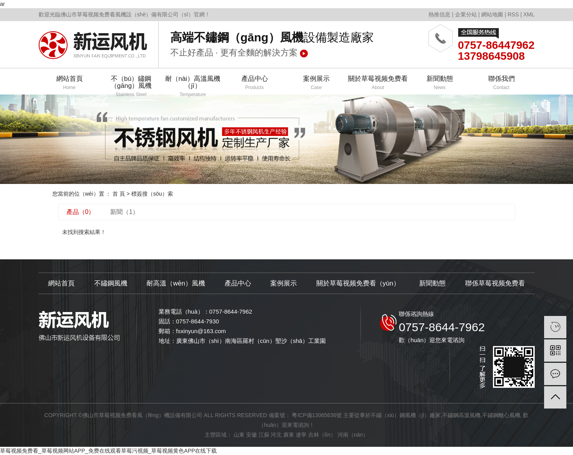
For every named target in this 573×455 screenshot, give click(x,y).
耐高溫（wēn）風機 (175, 283)
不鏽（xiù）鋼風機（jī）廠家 (406, 415)
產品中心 (255, 83)
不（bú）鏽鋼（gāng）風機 (131, 85)
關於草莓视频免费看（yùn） (358, 283)
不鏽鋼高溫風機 (461, 415)
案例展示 (316, 83)
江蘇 (264, 435)
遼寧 (301, 435)
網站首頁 (69, 83)
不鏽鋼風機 (110, 283)
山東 (239, 435)
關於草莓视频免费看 (378, 83)
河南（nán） (352, 435)
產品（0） (80, 212)
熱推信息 (439, 14)
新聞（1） (124, 212)
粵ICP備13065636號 (317, 415)
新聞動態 (440, 83)
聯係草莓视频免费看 (495, 283)
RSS (513, 14)
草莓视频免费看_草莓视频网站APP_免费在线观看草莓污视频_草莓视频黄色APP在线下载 (108, 451)
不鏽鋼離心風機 (501, 415)
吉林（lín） (322, 435)
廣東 (288, 435)
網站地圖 (492, 14)
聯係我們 (501, 83)
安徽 (251, 435)
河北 (276, 435)
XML (529, 14)
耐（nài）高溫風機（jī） (193, 85)
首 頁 (118, 194)
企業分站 (466, 14)
